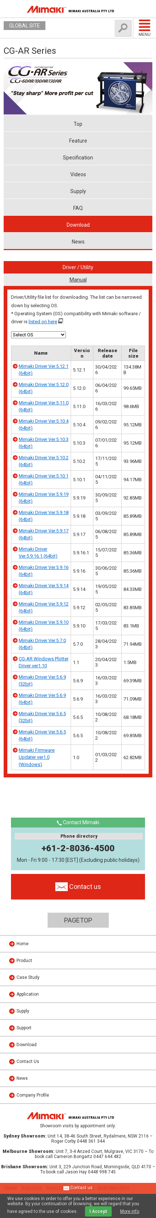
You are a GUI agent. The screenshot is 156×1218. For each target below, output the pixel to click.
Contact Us (27, 1061)
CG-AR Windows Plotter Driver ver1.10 (43, 662)
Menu (144, 28)
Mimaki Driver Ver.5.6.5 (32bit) (42, 717)
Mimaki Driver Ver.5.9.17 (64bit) (43, 534)
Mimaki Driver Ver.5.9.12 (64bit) (43, 607)
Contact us (78, 1188)
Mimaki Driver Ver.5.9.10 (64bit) (43, 625)
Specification (78, 158)
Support (23, 1027)
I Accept (98, 1211)
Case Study (28, 977)
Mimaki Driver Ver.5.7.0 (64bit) (42, 644)
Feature (78, 141)
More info (129, 1211)
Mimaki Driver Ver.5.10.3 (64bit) (43, 443)
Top (78, 124)
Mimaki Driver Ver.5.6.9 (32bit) (42, 680)
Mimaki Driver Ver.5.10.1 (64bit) (43, 479)
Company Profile (32, 1095)
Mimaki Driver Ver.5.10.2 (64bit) (43, 461)
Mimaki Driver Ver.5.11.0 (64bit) (43, 406)
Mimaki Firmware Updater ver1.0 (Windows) (37, 757)
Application (27, 994)
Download (78, 225)
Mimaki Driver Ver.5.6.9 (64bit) (42, 699)
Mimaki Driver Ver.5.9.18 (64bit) (43, 516)
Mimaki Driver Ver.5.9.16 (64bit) (43, 571)
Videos (78, 174)
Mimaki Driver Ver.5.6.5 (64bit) (42, 735)
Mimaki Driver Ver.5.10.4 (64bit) (43, 424)
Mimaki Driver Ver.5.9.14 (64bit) (43, 589)
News (78, 242)
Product (24, 960)
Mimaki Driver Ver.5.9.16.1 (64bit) (38, 552)
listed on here (43, 321)
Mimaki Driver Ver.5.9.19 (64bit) (43, 497)
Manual (78, 280)
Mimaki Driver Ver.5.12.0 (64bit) (43, 388)
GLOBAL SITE (24, 26)
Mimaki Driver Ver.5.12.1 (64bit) (43, 369)
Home (22, 943)
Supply (78, 191)
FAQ (78, 208)
